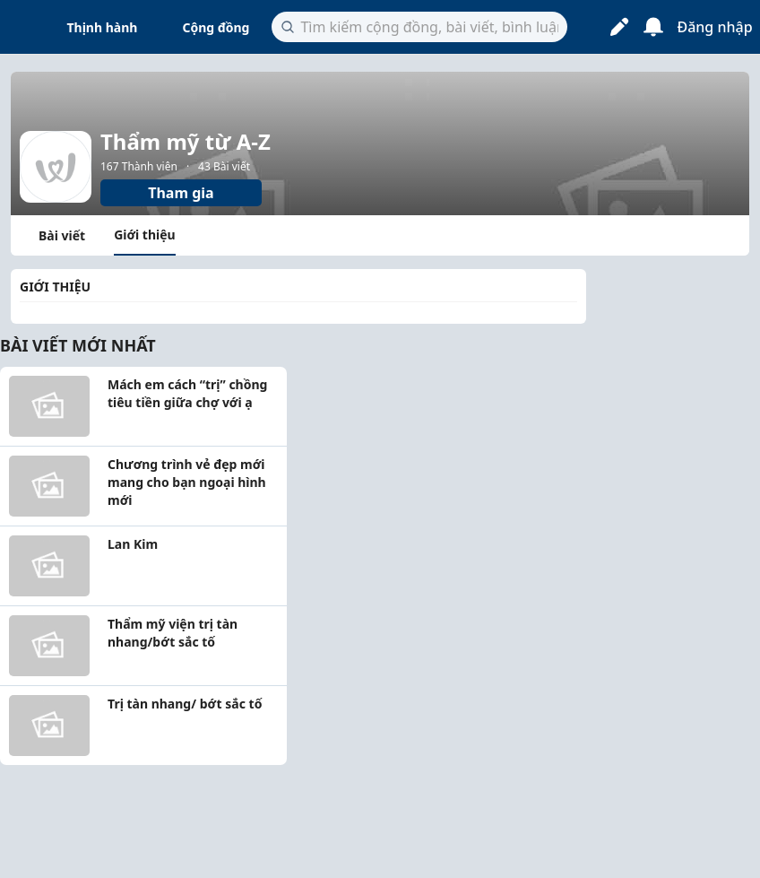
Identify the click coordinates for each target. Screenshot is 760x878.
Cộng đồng (215, 27)
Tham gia (180, 193)
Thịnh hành (102, 27)
